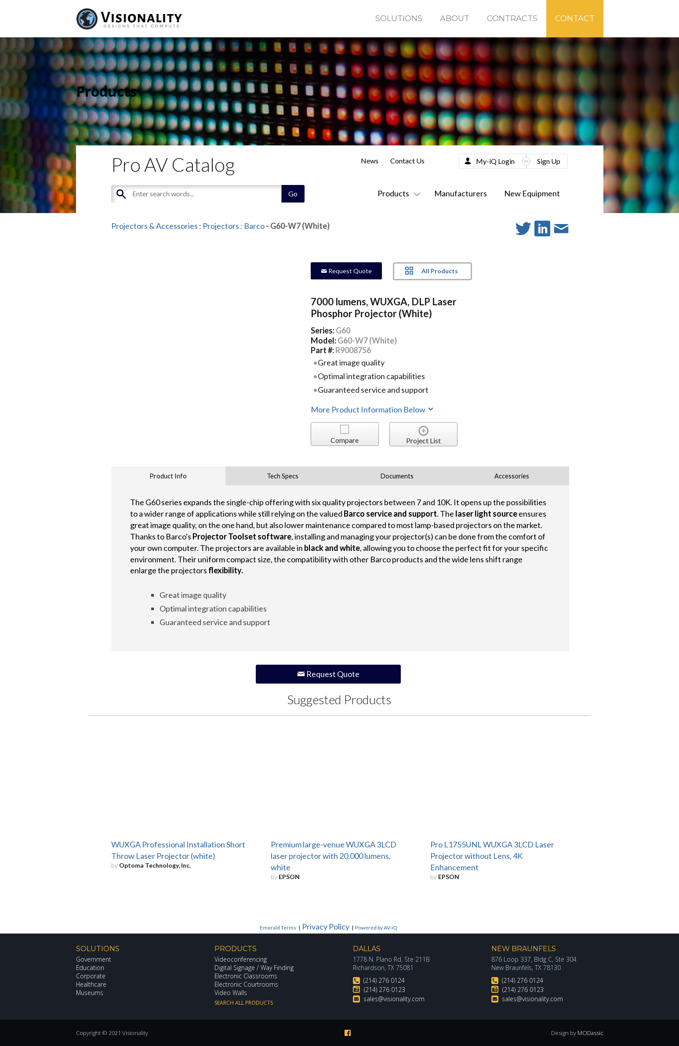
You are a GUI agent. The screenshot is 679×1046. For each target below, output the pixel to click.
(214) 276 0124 (384, 980)
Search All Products (243, 1002)
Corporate (90, 976)
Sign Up (548, 161)
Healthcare (91, 984)
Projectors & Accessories (154, 226)
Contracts (512, 18)
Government (93, 959)
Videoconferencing (240, 959)
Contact (575, 18)
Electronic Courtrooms (246, 984)
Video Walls (230, 992)
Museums (90, 992)
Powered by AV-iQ (376, 927)
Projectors (221, 226)
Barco (254, 226)
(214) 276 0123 (384, 989)
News (369, 160)
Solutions (398, 18)
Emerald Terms (278, 927)
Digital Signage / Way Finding (254, 967)
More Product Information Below (373, 409)
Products (397, 193)
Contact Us (407, 160)
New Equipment (532, 193)
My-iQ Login (495, 161)
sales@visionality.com (394, 999)
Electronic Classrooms (246, 976)
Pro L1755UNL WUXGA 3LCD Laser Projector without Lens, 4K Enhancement (492, 856)
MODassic (590, 1033)
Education (90, 967)
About (454, 18)
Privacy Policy (325, 926)
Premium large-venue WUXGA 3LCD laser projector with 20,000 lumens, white (333, 856)
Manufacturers (460, 193)
